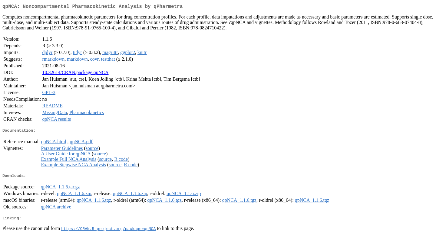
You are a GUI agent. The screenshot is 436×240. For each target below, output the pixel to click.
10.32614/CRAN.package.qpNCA (75, 73)
